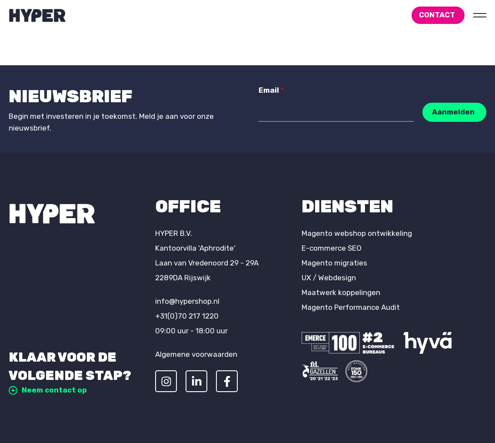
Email (271, 90)
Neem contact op (48, 390)
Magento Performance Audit (351, 307)
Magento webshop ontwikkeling (357, 233)
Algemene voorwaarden (196, 354)
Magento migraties (334, 262)
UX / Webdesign (329, 277)
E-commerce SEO (332, 248)
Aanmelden (453, 111)
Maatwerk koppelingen (341, 292)
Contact (437, 14)
